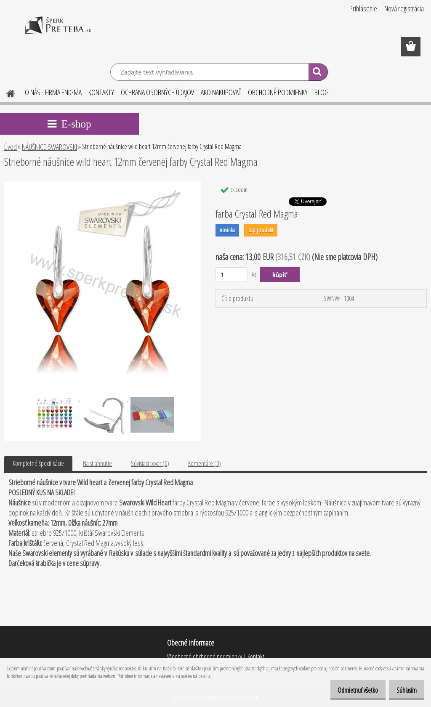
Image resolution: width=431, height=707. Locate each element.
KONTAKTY (101, 92)
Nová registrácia (404, 8)
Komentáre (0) (204, 463)
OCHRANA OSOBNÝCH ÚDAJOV (157, 92)
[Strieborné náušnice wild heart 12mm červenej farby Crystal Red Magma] (102, 184)
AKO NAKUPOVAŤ (221, 92)
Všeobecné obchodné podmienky (204, 656)
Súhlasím (404, 690)
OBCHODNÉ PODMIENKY (278, 92)
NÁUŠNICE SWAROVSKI (49, 147)
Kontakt (255, 656)
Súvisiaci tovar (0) (150, 463)
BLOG (321, 92)
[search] (318, 73)
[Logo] (58, 31)
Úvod (10, 147)
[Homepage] (5, 92)
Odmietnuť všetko (349, 690)
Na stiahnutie (97, 463)
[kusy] (232, 274)
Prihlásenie (363, 8)
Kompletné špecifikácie (38, 463)
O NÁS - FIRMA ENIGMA (53, 92)
